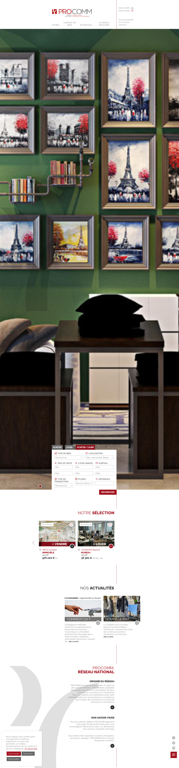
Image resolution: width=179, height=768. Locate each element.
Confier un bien (70, 23)
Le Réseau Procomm (104, 23)
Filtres (80, 479)
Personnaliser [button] (13, 759)
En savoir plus (31, 748)
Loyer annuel (84, 463)
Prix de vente (63, 463)
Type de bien (62, 453)
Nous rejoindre (126, 20)
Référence (102, 479)
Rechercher (107, 492)
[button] (40, 486)
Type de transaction (61, 480)
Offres (55, 25)
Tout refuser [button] (28, 754)
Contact (123, 25)
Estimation (86, 25)
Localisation (94, 453)
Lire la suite (73, 641)
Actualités (124, 22)
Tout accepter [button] (13, 754)
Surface (101, 463)
